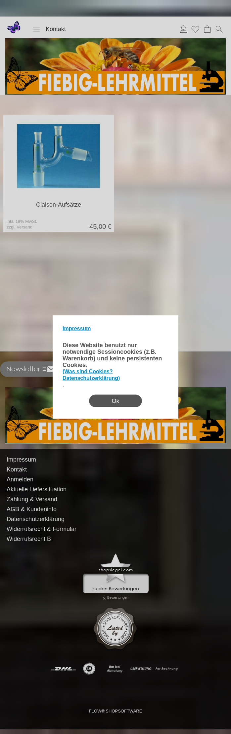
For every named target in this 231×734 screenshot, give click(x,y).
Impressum (77, 328)
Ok (115, 401)
